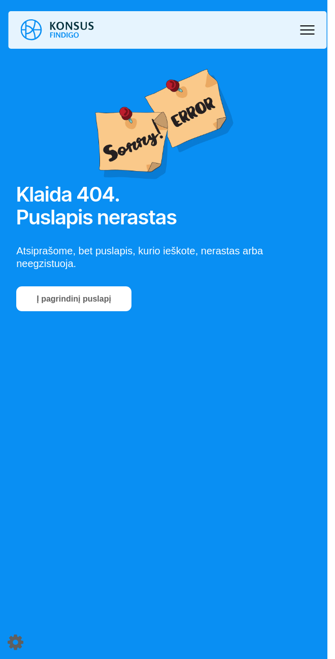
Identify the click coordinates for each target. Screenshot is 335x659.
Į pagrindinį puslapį (74, 298)
